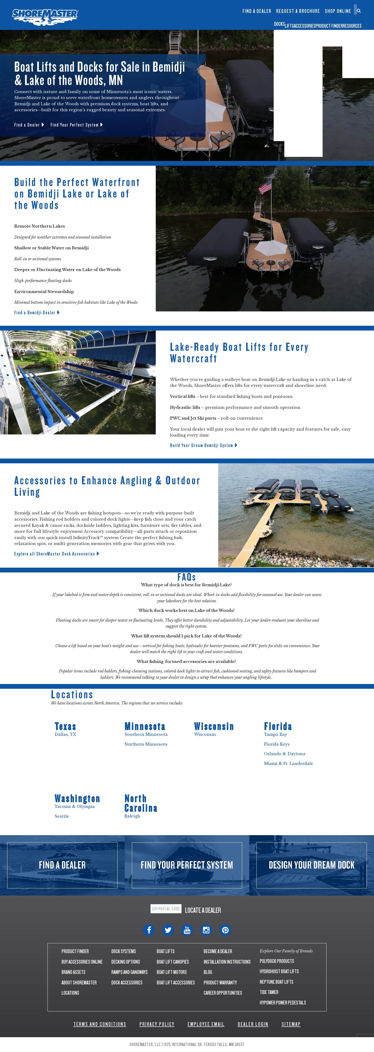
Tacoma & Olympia (75, 806)
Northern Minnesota (147, 744)
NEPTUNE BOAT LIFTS (276, 982)
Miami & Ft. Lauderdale (288, 763)
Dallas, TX (65, 734)
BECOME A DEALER (218, 951)
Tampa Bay (275, 734)
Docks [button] (198, 22)
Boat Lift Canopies (185, 16)
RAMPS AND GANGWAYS (129, 972)
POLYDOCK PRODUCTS (277, 961)
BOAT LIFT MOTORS (172, 972)
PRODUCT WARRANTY (220, 983)
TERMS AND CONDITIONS (99, 1024)
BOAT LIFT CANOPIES (173, 962)
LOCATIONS (70, 993)
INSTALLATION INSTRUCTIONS (227, 962)
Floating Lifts (184, 4)
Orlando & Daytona (284, 753)
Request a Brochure (298, 11)
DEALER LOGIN (253, 1024)
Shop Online (338, 11)
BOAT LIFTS (166, 951)
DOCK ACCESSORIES (126, 983)
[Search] (359, 10)
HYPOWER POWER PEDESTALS (283, 1003)
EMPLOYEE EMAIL (206, 1024)
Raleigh (132, 816)
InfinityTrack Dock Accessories (256, 6)
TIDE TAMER (269, 992)
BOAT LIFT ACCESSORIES (176, 983)
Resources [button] (348, 22)
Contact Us (336, 6)
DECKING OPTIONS (125, 962)
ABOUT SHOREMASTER (79, 983)
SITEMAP (291, 1024)
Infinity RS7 (156, 8)
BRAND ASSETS (73, 972)
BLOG (208, 972)
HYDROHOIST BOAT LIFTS (279, 971)
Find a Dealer (257, 11)
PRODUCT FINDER (75, 951)
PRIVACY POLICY (157, 1024)
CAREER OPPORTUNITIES (223, 993)
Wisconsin (205, 734)
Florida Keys (277, 744)
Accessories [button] (257, 22)
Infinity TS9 (156, 16)
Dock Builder (213, 13)
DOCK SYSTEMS (123, 951)
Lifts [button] (223, 22)
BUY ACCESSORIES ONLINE (82, 962)
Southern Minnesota (146, 734)
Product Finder (303, 22)
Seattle (62, 816)
